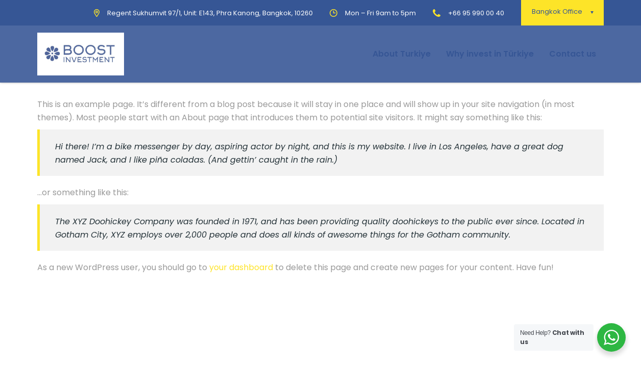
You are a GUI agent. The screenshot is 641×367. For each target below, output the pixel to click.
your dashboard (241, 267)
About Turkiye (402, 54)
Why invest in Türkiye (490, 54)
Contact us (572, 54)
